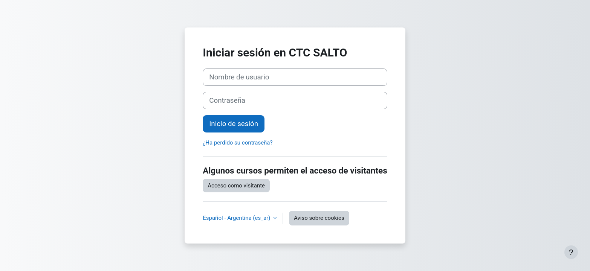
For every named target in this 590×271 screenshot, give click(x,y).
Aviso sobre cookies (319, 218)
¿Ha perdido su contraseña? (237, 142)
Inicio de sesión (233, 124)
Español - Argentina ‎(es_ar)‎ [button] (237, 218)
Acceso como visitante (236, 185)
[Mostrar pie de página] (571, 252)
